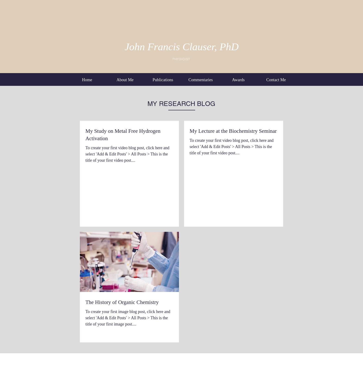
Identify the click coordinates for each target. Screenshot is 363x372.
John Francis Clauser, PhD (181, 47)
